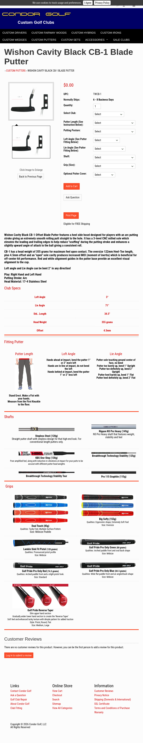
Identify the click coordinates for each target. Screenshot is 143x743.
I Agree (87, 2)
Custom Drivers (14, 32)
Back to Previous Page (30, 176)
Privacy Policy (102, 2)
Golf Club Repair (18, 699)
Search (55, 699)
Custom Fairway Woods (49, 32)
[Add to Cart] (71, 186)
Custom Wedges (14, 39)
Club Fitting (16, 708)
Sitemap (56, 703)
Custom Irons (111, 32)
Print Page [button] (71, 215)
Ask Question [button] (72, 197)
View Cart (57, 690)
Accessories (95, 39)
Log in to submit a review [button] (19, 655)
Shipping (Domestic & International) (112, 699)
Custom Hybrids (84, 32)
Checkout (57, 695)
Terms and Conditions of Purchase (112, 708)
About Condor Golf (19, 703)
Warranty (98, 712)
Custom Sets (70, 39)
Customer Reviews (103, 690)
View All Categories (62, 708)
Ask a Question (18, 695)
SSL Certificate (101, 703)
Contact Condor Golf (20, 690)
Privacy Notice (101, 695)
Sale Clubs (121, 39)
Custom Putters (43, 39)
